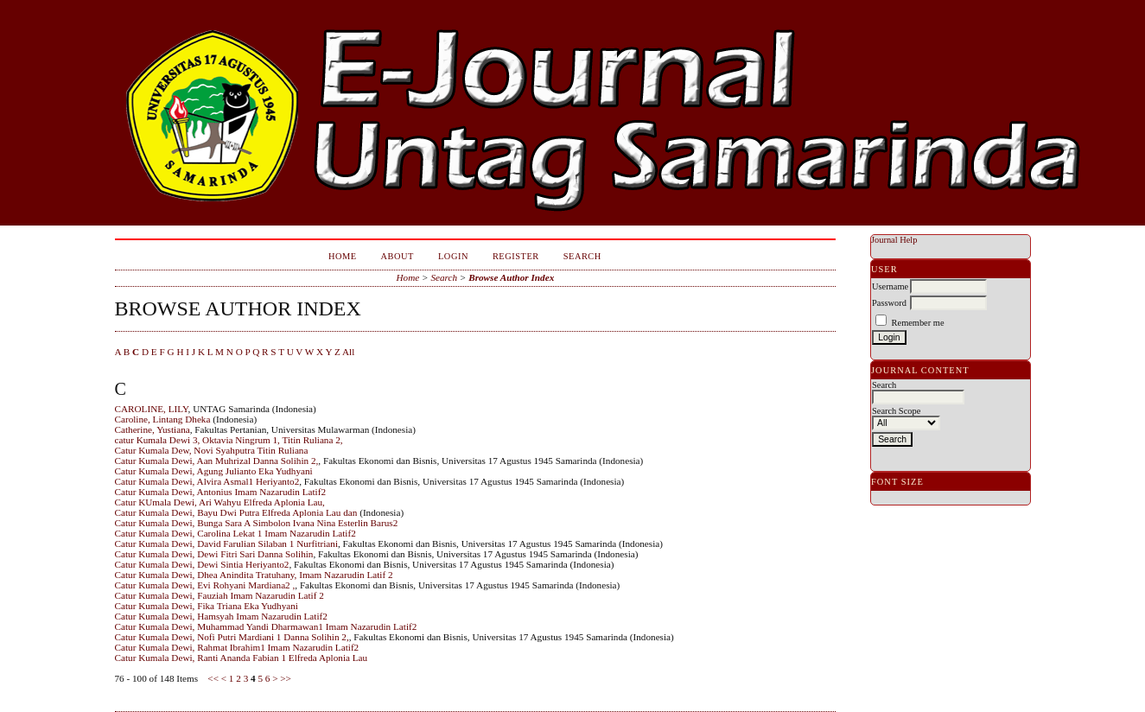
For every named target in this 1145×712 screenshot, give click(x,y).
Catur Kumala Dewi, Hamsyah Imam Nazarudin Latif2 (221, 616)
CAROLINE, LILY (151, 409)
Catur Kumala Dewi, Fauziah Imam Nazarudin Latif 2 (219, 595)
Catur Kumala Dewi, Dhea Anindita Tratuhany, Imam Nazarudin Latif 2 (254, 574)
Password (889, 303)
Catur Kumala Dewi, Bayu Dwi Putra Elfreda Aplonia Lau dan (236, 512)
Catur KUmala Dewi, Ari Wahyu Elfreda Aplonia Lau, (220, 502)
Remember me (918, 322)
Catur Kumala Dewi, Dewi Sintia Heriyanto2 (202, 564)
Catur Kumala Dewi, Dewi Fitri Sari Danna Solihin (214, 554)
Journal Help (894, 240)
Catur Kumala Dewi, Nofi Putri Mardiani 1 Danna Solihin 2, (232, 637)
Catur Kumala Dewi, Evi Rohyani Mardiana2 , (205, 585)
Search (582, 256)
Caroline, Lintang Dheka (163, 419)
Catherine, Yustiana (152, 429)
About (397, 256)
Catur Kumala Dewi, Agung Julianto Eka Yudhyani (214, 471)
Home (342, 256)
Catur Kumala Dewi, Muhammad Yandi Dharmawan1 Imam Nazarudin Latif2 (266, 626)
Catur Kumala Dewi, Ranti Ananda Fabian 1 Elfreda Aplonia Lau (241, 657)
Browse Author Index (511, 277)
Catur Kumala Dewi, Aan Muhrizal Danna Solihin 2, (217, 460)
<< (213, 678)
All (348, 351)
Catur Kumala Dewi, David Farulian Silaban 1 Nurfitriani (227, 543)
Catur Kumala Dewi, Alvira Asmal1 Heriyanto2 (207, 481)
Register (516, 256)
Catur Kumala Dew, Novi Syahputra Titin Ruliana (212, 450)
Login (453, 256)
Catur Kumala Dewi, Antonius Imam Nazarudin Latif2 (221, 491)
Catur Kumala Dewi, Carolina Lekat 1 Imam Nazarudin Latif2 (235, 533)
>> (285, 678)
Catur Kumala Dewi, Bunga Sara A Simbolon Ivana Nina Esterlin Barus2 (256, 523)
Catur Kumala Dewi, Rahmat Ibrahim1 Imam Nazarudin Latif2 (237, 647)
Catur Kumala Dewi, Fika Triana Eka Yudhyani (206, 606)
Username (890, 286)
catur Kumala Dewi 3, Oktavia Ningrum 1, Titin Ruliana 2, (229, 440)
